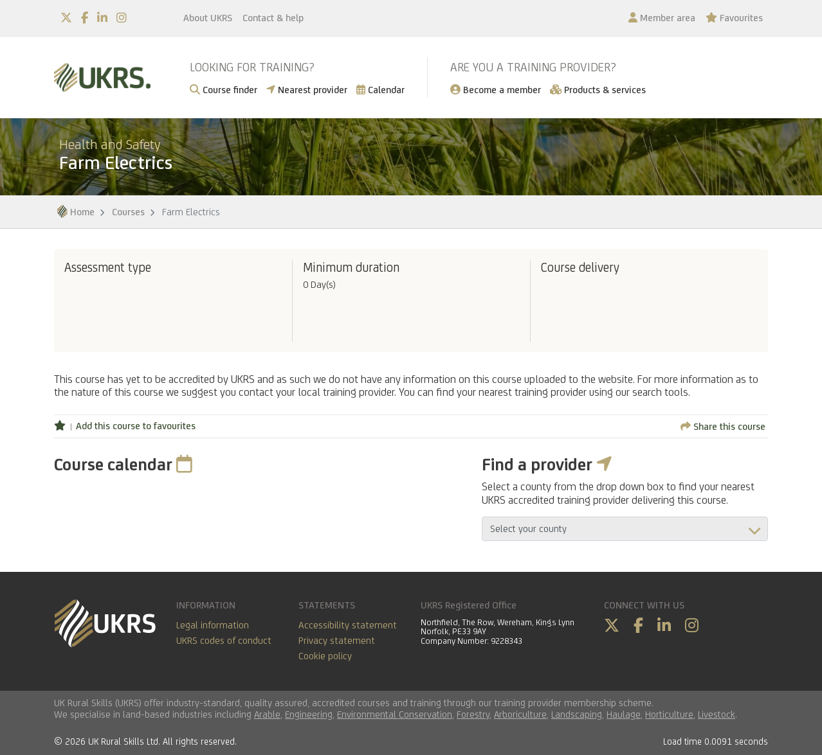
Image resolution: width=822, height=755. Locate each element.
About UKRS (207, 17)
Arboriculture (520, 714)
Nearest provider (306, 89)
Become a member (495, 89)
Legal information (212, 624)
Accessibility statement (347, 624)
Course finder (223, 89)
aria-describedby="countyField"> (625, 529)
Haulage (624, 714)
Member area (661, 17)
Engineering (309, 714)
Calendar (380, 89)
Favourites (734, 17)
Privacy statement (336, 640)
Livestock (716, 714)
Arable (267, 714)
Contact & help (273, 17)
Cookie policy (325, 655)
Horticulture (669, 714)
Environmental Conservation (394, 714)
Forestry (473, 714)
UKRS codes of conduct (223, 640)
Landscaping (576, 714)
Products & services (598, 89)
